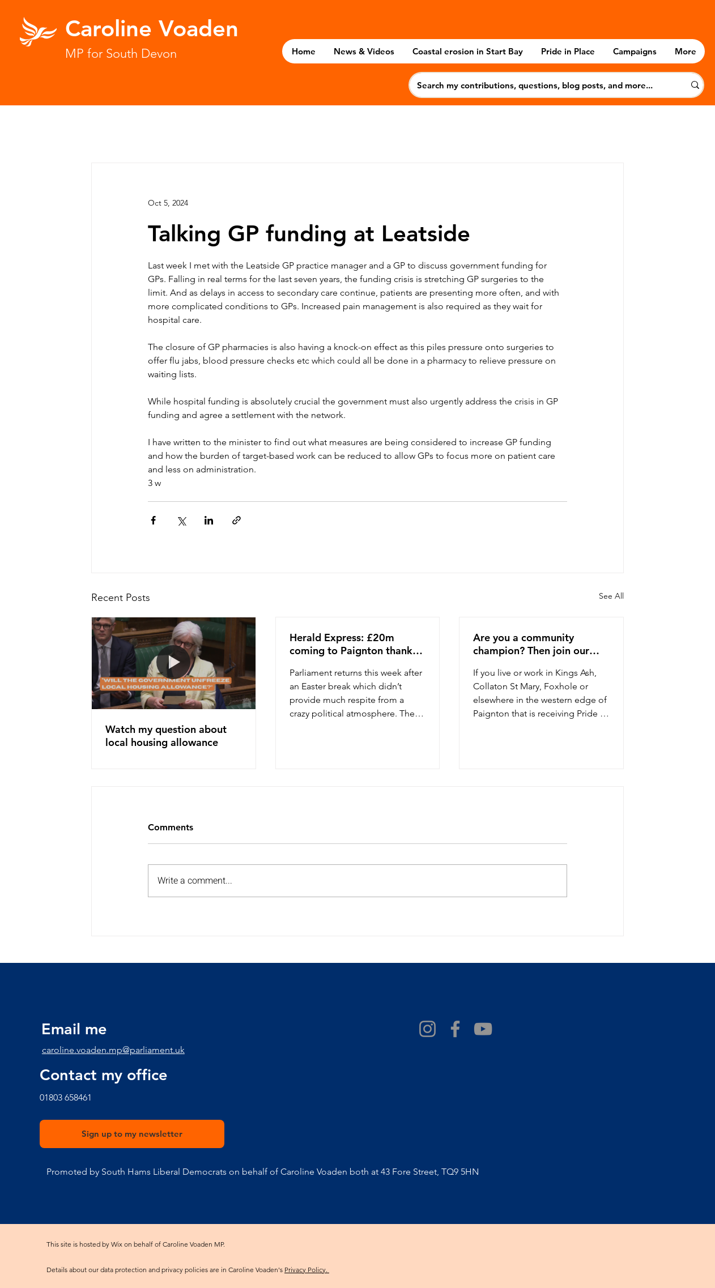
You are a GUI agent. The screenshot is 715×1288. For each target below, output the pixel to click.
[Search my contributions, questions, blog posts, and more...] (539, 85)
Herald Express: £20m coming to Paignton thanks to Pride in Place (353, 644)
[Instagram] (427, 1029)
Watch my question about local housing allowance (166, 736)
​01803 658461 (66, 1097)
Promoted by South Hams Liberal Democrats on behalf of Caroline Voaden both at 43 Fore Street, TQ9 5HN (262, 1171)
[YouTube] (483, 1029)
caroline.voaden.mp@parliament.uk (113, 1049)
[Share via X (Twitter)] (181, 520)
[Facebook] (455, 1029)
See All (611, 596)
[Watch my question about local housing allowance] (174, 663)
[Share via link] (236, 520)
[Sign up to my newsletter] (132, 1134)
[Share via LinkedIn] (208, 520)
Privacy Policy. (306, 1269)
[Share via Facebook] (153, 520)
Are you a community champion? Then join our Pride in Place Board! (531, 644)
